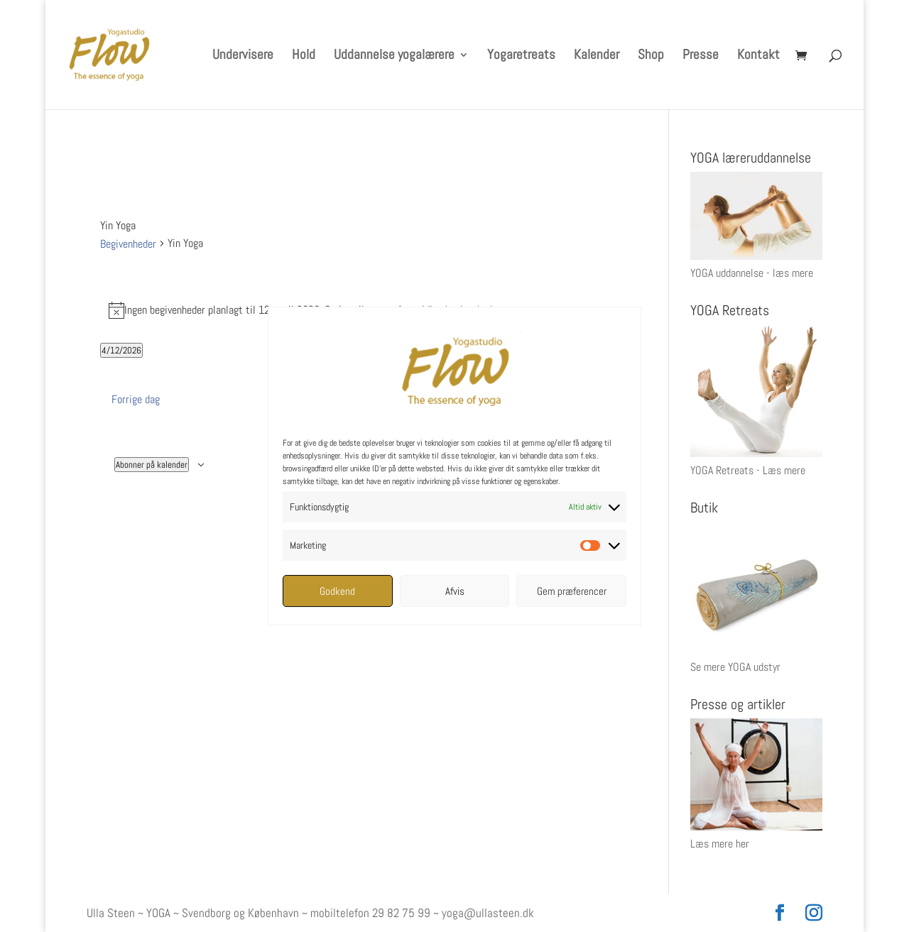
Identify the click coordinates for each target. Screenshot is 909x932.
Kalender (596, 56)
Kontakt (758, 56)
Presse (700, 56)
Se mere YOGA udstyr (735, 666)
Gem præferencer (571, 591)
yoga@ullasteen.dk (488, 913)
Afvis (454, 591)
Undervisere (242, 56)
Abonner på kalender (151, 465)
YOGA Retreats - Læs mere (747, 470)
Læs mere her (719, 843)
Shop (651, 56)
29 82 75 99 (401, 913)
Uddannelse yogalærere (394, 56)
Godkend (337, 591)
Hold (303, 56)
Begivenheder (128, 243)
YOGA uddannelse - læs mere (751, 272)
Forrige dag (135, 399)
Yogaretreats (521, 56)
